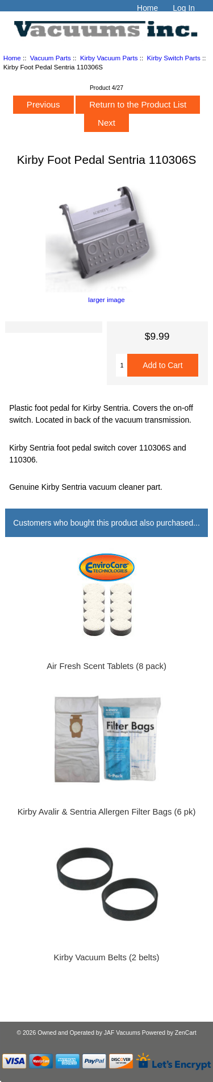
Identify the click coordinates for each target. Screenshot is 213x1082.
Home (147, 8)
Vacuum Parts (50, 57)
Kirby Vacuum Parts (109, 57)
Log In (184, 8)
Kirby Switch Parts (174, 57)
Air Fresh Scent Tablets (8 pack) (106, 666)
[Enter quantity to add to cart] (121, 365)
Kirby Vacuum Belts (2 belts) (107, 957)
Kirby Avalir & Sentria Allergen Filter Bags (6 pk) (107, 811)
